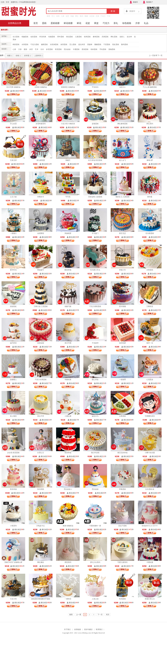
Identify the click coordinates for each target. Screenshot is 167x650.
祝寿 (58, 16)
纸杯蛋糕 (94, 49)
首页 (35, 23)
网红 (76, 16)
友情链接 (77, 629)
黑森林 (89, 44)
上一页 (151, 55)
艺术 (36, 49)
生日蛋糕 (16, 37)
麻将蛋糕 (96, 37)
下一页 (159, 55)
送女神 (129, 37)
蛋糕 (44, 23)
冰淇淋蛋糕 (54, 44)
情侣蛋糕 (69, 37)
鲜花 (79, 23)
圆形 (25, 49)
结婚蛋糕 (51, 37)
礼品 (146, 23)
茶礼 (116, 23)
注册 (2, 2)
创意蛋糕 (33, 37)
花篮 (87, 23)
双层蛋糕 (58, 49)
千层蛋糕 (106, 44)
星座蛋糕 (85, 49)
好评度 (26, 56)
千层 (108, 16)
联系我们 (99, 629)
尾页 (107, 615)
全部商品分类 (14, 23)
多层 (31, 49)
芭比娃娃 (67, 49)
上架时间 (37, 56)
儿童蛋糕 (78, 37)
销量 (9, 56)
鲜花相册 (68, 23)
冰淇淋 (91, 16)
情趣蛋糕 (25, 37)
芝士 (53, 16)
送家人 (122, 37)
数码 (81, 16)
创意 (67, 16)
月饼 (137, 23)
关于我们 (67, 629)
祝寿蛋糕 (87, 37)
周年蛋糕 (60, 37)
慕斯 (48, 16)
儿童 (62, 16)
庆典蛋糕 (105, 37)
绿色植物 (126, 23)
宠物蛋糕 (111, 49)
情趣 (72, 16)
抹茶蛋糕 (64, 44)
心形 (14, 49)
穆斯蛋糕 (44, 44)
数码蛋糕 (124, 44)
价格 (17, 56)
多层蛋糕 (49, 49)
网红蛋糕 (114, 37)
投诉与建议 (88, 629)
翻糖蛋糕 (97, 44)
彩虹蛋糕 (115, 44)
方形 (20, 49)
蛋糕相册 (55, 23)
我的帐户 (149, 2)
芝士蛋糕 (72, 44)
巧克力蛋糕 (34, 44)
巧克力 (102, 16)
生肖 (42, 49)
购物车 (135, 2)
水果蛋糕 (25, 44)
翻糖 (86, 16)
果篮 (96, 23)
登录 (7, 2)
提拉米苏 (81, 44)
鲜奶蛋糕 (16, 44)
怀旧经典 (42, 37)
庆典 (97, 16)
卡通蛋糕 (76, 49)
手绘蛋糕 (103, 49)
